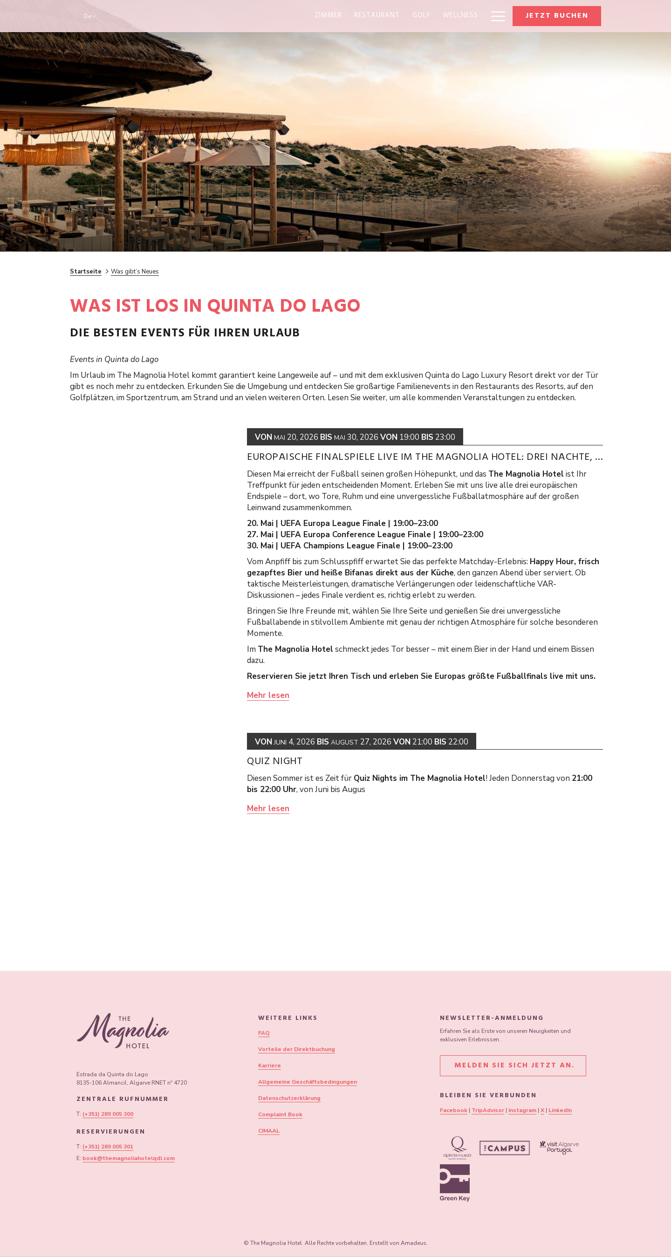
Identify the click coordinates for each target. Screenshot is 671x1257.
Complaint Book (280, 1114)
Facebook (453, 1110)
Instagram (522, 1110)
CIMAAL (269, 1130)
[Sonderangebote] (445, 16)
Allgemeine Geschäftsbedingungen (307, 1082)
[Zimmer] (215, 16)
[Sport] (388, 16)
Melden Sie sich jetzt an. (513, 1066)
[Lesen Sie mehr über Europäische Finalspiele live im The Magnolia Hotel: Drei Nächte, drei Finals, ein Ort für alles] (154, 564)
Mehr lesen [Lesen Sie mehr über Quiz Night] (268, 808)
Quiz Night (274, 762)
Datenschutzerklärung (289, 1098)
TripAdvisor (488, 1110)
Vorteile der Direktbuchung (296, 1049)
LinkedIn (560, 1110)
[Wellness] (347, 16)
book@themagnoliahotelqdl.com (128, 1158)
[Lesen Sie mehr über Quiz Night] (154, 817)
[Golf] (308, 16)
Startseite (86, 271)
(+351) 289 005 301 (107, 1146)
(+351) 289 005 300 (107, 1114)
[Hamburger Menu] (494, 16)
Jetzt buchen (557, 16)
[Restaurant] (264, 16)
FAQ (264, 1033)
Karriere (269, 1065)
